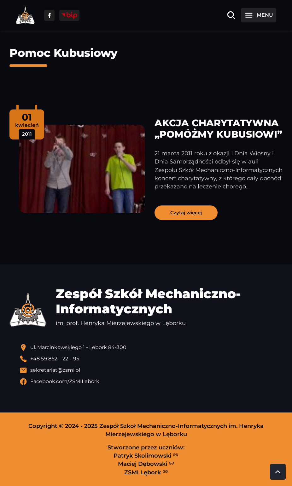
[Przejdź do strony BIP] (69, 15)
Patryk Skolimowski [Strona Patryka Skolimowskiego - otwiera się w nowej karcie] (146, 455)
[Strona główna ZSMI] (25, 15)
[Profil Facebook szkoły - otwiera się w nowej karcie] (151, 381)
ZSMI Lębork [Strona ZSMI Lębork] (146, 472)
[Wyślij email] (151, 370)
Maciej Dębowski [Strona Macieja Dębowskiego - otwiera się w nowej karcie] (146, 463)
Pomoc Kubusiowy (63, 53)
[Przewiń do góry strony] (278, 472)
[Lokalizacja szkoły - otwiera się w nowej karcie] (151, 347)
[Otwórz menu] (258, 15)
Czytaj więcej (186, 213)
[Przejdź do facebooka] (49, 15)
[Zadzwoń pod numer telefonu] (151, 359)
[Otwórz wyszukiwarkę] (231, 15)
